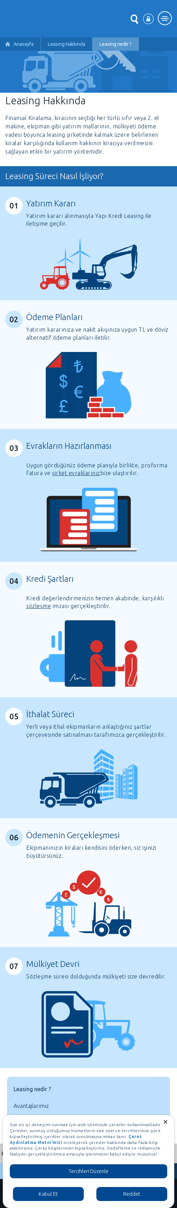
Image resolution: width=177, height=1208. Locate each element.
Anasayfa (24, 44)
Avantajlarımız (31, 1106)
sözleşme (38, 606)
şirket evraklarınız (76, 473)
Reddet (131, 1194)
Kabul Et (48, 1194)
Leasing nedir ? (32, 1089)
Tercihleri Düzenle (88, 1171)
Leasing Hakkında (66, 44)
